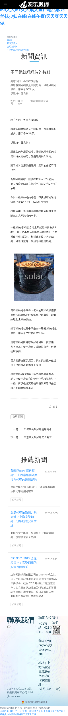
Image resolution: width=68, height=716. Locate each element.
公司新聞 (12, 46)
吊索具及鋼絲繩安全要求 (38, 437)
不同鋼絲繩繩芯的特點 (18, 50)
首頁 (10, 40)
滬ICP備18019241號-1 (34, 702)
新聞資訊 (12, 43)
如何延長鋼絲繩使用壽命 (38, 429)
